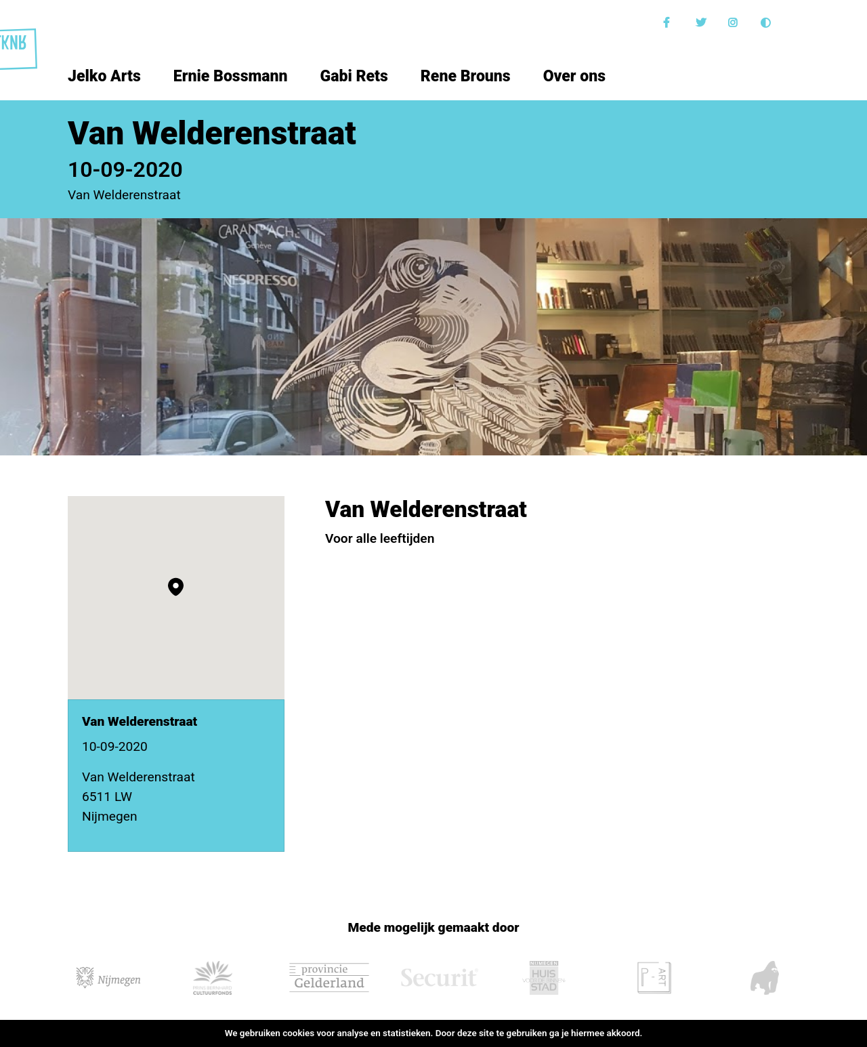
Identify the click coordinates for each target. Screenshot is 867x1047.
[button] (176, 587)
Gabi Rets (354, 76)
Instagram (735, 22)
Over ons (574, 76)
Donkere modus (767, 22)
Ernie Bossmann (230, 76)
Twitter (702, 22)
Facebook (670, 22)
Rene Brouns (466, 76)
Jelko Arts (104, 76)
